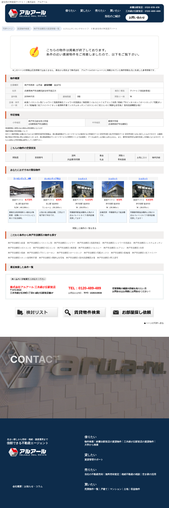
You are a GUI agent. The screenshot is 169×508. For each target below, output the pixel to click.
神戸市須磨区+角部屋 (66, 248)
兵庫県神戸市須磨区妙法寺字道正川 (40, 90)
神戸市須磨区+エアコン (114, 248)
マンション (115, 489)
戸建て (104, 489)
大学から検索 (91, 444)
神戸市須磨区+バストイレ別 (39, 243)
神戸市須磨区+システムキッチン (147, 243)
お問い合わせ (137, 17)
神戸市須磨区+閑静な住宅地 (51, 258)
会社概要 (17, 486)
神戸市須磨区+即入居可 (107, 258)
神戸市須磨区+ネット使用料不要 (22, 258)
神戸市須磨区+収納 (16, 253)
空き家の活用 (149, 474)
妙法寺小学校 (42, 121)
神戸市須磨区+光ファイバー (144, 253)
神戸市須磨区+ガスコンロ (19, 248)
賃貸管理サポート (93, 459)
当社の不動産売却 (93, 474)
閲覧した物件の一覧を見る (84, 228)
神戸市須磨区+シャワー (64, 243)
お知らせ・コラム (33, 486)
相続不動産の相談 (130, 474)
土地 (126, 489)
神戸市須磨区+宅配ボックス (96, 253)
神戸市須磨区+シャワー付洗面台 (116, 243)
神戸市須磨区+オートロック (69, 253)
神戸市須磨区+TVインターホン (41, 253)
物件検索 (89, 441)
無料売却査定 (112, 474)
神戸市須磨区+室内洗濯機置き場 (80, 258)
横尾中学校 (113, 121)
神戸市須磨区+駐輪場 (120, 253)
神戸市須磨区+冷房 (135, 248)
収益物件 (135, 489)
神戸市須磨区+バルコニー (89, 248)
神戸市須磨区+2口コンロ (44, 248)
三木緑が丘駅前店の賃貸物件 (139, 441)
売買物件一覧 (91, 489)
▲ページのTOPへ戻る (154, 323)
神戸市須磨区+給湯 (16, 243)
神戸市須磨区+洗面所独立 (88, 243)
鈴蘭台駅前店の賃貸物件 (108, 441)
